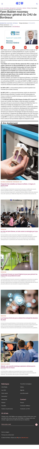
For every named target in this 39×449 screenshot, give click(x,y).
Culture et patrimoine (7, 408)
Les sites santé (24, 393)
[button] (36, 3)
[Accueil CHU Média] (19, 3)
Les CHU (3, 390)
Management (13, 8)
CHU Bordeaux (16, 26)
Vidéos (22, 387)
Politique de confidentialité (7, 435)
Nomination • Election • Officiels (24, 8)
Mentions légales (5, 432)
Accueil (1, 8)
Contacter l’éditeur (25, 405)
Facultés (3, 405)
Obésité (8, 364)
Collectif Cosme (24, 437)
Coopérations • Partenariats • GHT (14, 181)
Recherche (4, 399)
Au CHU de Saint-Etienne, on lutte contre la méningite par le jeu (19, 231)
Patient (3, 402)
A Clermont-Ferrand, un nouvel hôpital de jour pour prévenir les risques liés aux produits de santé (19, 275)
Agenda (22, 390)
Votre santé (4, 393)
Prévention (3, 229)
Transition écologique (25, 384)
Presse (22, 402)
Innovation (3, 315)
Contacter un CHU (25, 408)
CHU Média (6, 8)
